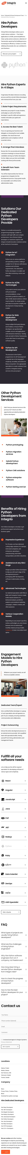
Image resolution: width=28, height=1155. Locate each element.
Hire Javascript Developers (8, 1116)
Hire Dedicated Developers (12, 1100)
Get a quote (6, 1046)
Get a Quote (7, 912)
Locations (5, 1061)
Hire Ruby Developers (6, 1123)
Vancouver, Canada (6, 1075)
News (2, 1089)
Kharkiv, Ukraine (5, 1070)
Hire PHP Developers (6, 1126)
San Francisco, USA (6, 1072)
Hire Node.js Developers (7, 1114)
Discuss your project (9, 54)
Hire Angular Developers (7, 1112)
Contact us (9, 630)
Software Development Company (8, 3)
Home (2, 15)
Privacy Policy (4, 1091)
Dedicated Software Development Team (14, 15)
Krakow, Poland (5, 1068)
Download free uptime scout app (9, 1096)
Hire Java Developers (6, 1121)
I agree (6, 1152)
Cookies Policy (13, 1091)
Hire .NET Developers (6, 1109)
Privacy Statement (6, 1042)
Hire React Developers (7, 1107)
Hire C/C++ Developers (7, 1128)
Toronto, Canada (5, 1077)
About (2, 1093)
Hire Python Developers (7, 1119)
